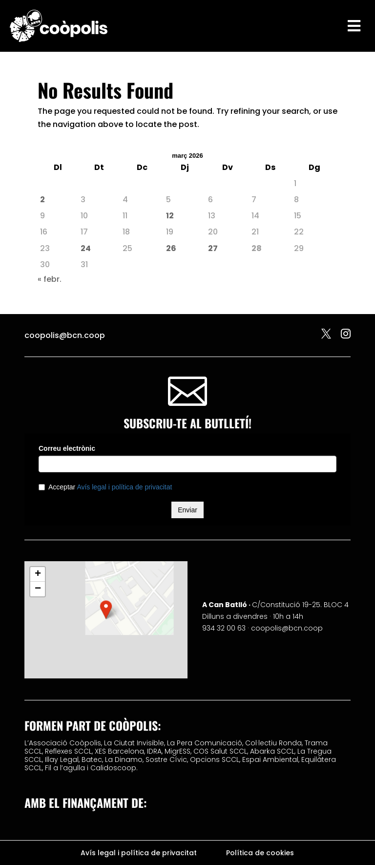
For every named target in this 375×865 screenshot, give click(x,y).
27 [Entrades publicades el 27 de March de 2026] (213, 248)
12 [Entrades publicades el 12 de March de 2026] (170, 215)
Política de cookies (260, 853)
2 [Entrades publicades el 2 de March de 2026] (42, 199)
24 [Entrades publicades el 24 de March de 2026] (86, 248)
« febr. (50, 279)
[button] (106, 609)
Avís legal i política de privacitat (139, 853)
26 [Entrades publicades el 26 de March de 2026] (171, 248)
